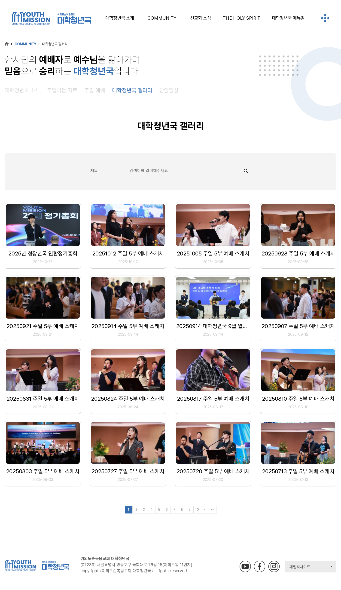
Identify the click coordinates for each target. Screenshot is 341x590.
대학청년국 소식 (22, 90)
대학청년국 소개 (119, 18)
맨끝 (212, 509)
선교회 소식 (200, 18)
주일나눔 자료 (62, 90)
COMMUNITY (161, 18)
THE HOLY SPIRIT (241, 18)
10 (197, 509)
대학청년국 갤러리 (132, 90)
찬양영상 (169, 90)
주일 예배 (94, 90)
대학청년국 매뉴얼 (288, 18)
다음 (205, 509)
